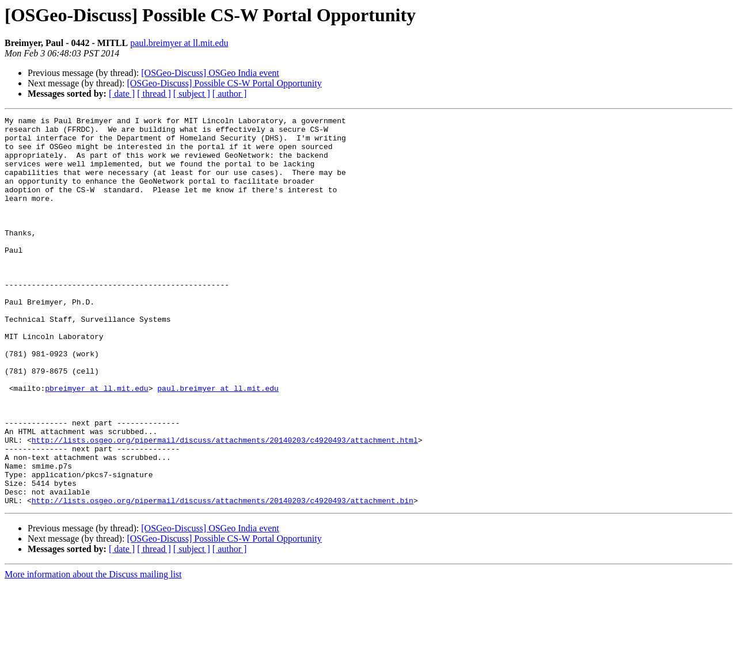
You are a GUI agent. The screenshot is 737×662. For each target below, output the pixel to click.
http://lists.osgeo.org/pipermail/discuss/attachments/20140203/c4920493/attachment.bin (222, 578)
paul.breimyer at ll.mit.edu (179, 43)
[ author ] (229, 93)
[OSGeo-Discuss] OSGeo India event (210, 73)
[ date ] (122, 93)
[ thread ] (154, 93)
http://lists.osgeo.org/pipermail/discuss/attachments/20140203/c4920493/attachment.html (225, 505)
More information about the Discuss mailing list (93, 652)
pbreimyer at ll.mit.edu (96, 443)
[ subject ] (191, 93)
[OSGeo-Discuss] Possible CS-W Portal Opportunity (224, 83)
